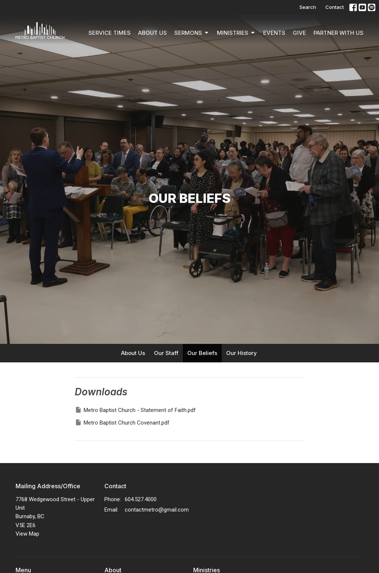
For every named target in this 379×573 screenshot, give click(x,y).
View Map (27, 533)
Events (274, 32)
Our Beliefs (202, 352)
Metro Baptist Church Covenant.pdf (122, 422)
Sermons (191, 33)
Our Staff (166, 352)
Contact (334, 7)
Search (307, 7)
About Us (152, 32)
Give (299, 32)
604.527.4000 (141, 499)
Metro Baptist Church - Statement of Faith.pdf (135, 409)
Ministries (236, 33)
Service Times (109, 32)
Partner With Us (338, 32)
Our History (241, 352)
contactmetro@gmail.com (157, 509)
